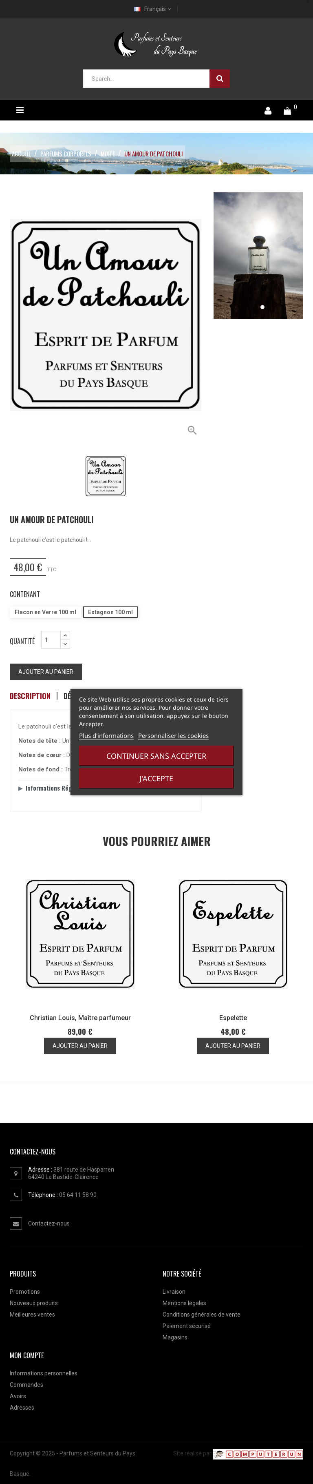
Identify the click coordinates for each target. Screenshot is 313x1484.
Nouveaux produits (34, 1303)
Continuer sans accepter (156, 756)
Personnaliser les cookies (173, 735)
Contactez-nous (49, 1223)
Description (30, 696)
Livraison (174, 1291)
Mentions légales (184, 1303)
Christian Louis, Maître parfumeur (80, 1018)
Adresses (22, 1407)
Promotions (25, 1291)
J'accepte (156, 778)
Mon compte (27, 1355)
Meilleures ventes (32, 1314)
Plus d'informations (106, 735)
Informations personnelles (43, 1373)
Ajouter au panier (45, 671)
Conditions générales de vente (201, 1314)
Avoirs (18, 1396)
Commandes (26, 1385)
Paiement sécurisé (187, 1326)
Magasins (175, 1337)
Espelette (233, 1018)
